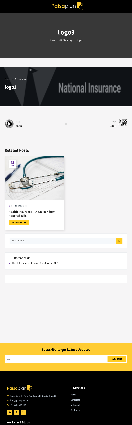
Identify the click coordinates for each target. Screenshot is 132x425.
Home (52, 40)
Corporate (75, 400)
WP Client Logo (66, 40)
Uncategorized (24, 206)
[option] (34, 194)
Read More (19, 222)
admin (24, 79)
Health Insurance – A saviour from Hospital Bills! (35, 263)
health (14, 206)
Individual (75, 405)
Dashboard (76, 410)
